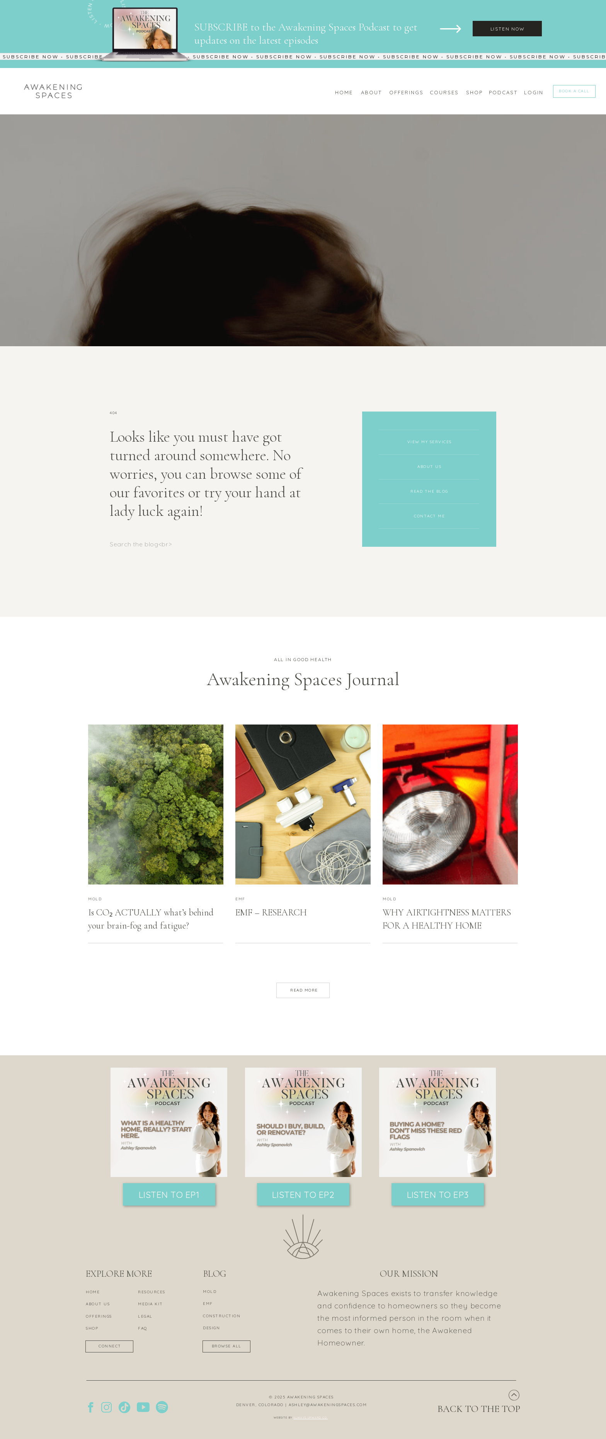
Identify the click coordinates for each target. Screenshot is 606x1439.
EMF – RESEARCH (271, 912)
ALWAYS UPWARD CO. (310, 1417)
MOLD (95, 899)
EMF (240, 899)
